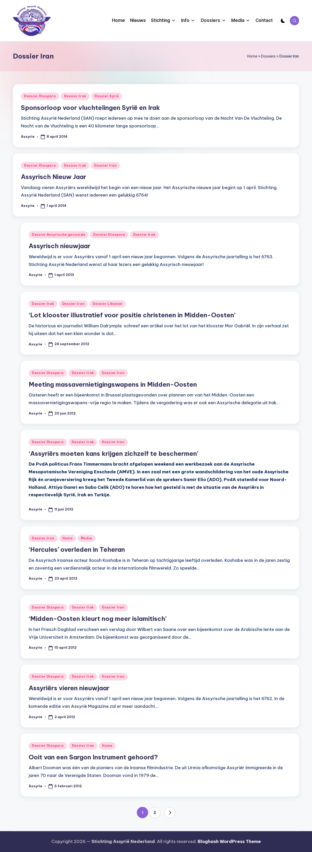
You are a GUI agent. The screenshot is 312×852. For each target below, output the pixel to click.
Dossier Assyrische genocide (58, 235)
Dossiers (268, 56)
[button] (169, 812)
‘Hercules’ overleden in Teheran (77, 549)
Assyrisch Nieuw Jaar (53, 177)
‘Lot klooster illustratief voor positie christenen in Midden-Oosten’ (132, 315)
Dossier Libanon (108, 304)
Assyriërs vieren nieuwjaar (69, 688)
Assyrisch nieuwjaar (59, 246)
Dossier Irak (75, 165)
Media (86, 538)
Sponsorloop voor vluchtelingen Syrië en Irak (90, 107)
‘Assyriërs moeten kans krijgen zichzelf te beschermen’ (113, 453)
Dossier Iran (75, 96)
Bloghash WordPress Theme (229, 841)
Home (252, 56)
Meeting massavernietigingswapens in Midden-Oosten (113, 384)
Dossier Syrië (106, 96)
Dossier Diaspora (40, 96)
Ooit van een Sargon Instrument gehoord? (93, 757)
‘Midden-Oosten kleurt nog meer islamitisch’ (97, 618)
